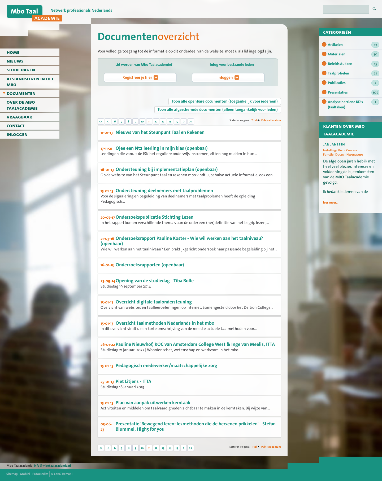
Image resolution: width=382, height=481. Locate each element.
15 (177, 121)
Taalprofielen (353, 73)
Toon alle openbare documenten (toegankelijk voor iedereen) (225, 101)
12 (156, 121)
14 (170, 121)
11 (149, 121)
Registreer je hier (140, 77)
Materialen (353, 54)
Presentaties (353, 92)
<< (100, 121)
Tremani (67, 474)
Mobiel (25, 474)
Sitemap (12, 474)
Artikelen (353, 45)
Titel (254, 120)
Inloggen (228, 77)
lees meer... (330, 202)
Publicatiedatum (271, 120)
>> (190, 121)
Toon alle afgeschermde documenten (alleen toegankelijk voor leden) (218, 109)
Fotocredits (40, 474)
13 (163, 121)
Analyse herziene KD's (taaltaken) (353, 104)
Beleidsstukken (353, 64)
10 (142, 121)
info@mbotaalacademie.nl (52, 466)
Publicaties (353, 83)
